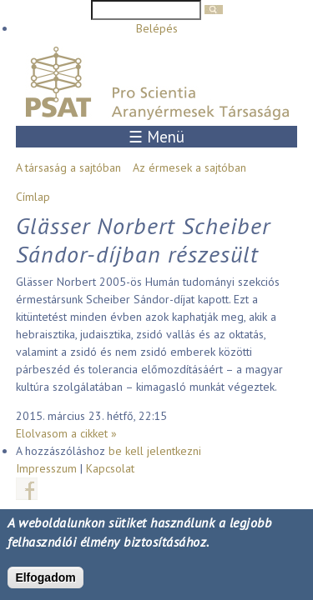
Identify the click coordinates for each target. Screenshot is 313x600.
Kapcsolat (110, 468)
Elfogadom (45, 577)
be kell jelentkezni (155, 450)
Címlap (33, 196)
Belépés (157, 28)
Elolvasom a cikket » (66, 433)
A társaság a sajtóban (68, 167)
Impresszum (46, 468)
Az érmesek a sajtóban (189, 167)
